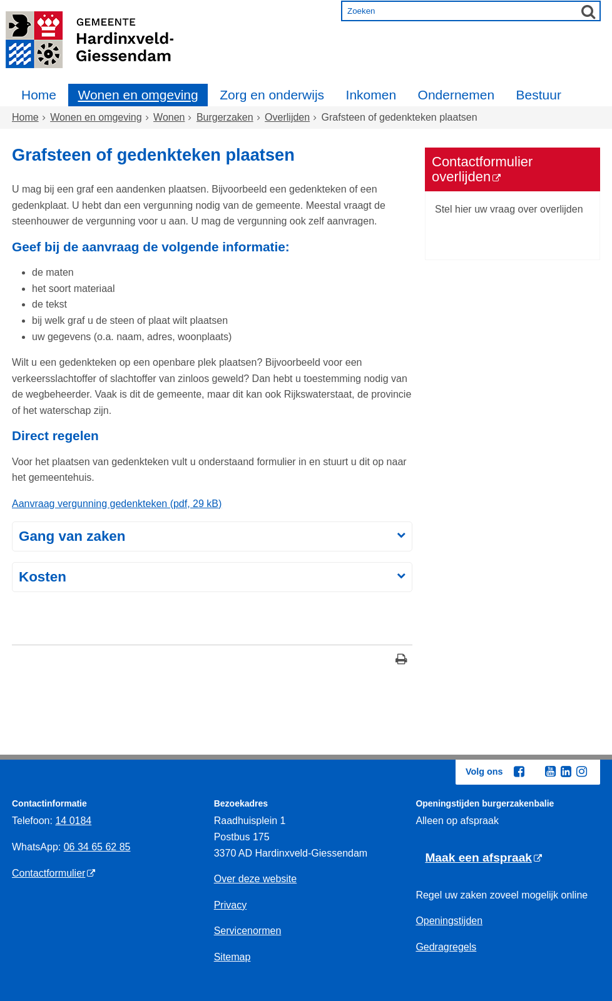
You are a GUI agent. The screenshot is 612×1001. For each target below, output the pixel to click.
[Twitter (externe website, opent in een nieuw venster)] (534, 772)
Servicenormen (248, 930)
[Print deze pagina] (401, 660)
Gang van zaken (72, 536)
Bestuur (538, 95)
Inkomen (371, 95)
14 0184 (73, 820)
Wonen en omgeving (138, 95)
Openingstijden (449, 920)
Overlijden (287, 117)
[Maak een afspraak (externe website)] (483, 858)
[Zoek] (588, 11)
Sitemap (232, 957)
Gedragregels (446, 947)
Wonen (169, 117)
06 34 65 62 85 (97, 847)
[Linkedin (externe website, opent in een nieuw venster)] (566, 771)
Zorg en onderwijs (272, 95)
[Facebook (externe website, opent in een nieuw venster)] (519, 771)
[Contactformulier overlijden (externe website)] (512, 169)
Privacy (230, 905)
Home (38, 95)
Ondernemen (456, 95)
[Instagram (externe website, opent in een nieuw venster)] (581, 771)
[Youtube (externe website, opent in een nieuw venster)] (550, 771)
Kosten (42, 577)
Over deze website (255, 878)
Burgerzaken (224, 117)
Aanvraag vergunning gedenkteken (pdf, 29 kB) (117, 503)
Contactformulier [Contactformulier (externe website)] (48, 873)
